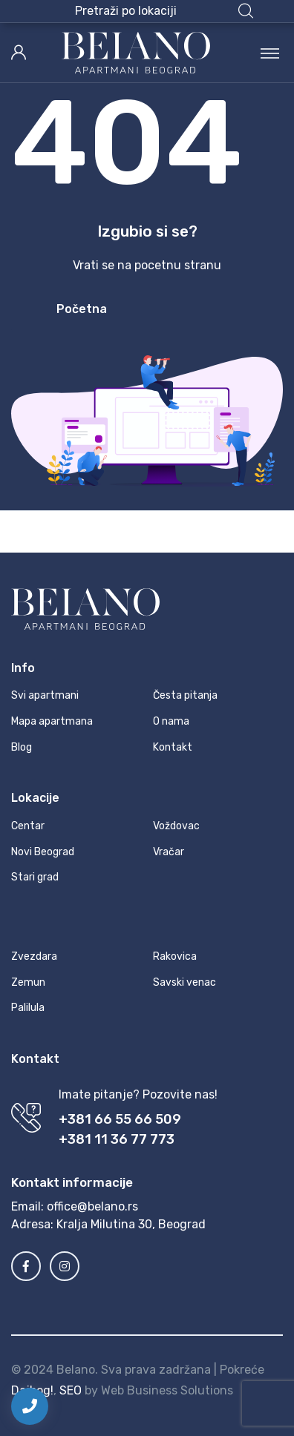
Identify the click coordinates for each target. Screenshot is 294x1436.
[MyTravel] (136, 52)
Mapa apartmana (52, 721)
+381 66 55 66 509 (120, 1119)
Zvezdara (34, 956)
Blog (21, 747)
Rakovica (175, 956)
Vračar (168, 852)
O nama (171, 721)
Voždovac (176, 826)
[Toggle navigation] (270, 53)
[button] (164, 11)
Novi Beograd (42, 852)
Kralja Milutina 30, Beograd (131, 1224)
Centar (28, 826)
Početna (81, 309)
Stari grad (35, 877)
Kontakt (172, 747)
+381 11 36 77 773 (116, 1139)
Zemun (28, 982)
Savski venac (184, 982)
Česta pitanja (185, 695)
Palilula (28, 1007)
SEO (70, 1390)
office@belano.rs (92, 1206)
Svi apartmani (45, 695)
